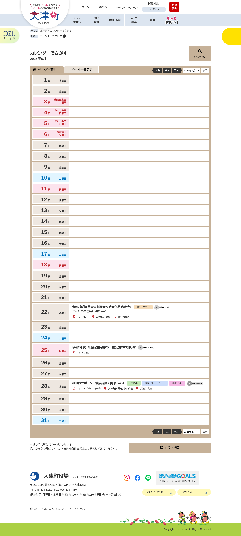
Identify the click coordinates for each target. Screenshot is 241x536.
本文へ (103, 7)
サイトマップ (79, 508)
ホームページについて (56, 508)
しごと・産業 (134, 20)
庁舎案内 (35, 508)
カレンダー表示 (47, 69)
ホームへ (87, 7)
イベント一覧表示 (82, 69)
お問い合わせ (155, 492)
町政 (152, 20)
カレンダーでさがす (51, 36)
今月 (167, 70)
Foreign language (126, 7)
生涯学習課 (83, 352)
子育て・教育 (96, 20)
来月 (176, 70)
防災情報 (174, 7)
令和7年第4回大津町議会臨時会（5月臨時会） (101, 307)
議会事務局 (124, 317)
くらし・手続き (77, 20)
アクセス (187, 492)
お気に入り (156, 9)
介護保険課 (146, 388)
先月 (157, 70)
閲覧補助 (153, 3)
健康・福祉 (115, 20)
